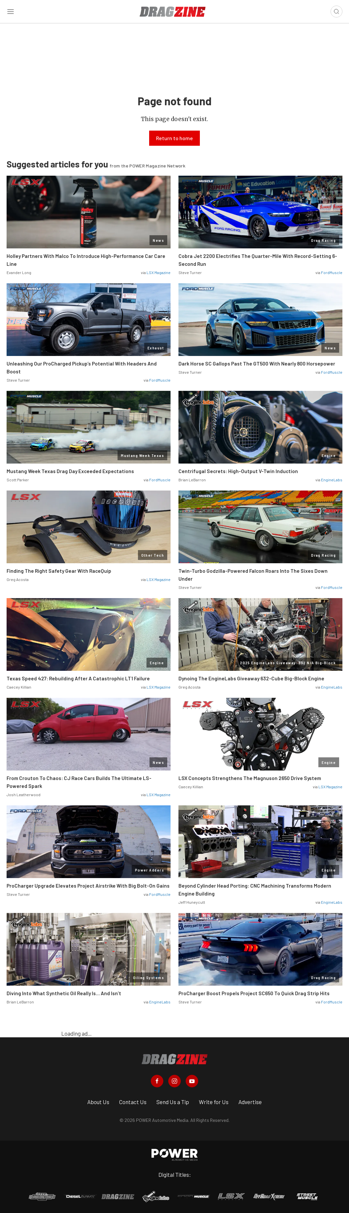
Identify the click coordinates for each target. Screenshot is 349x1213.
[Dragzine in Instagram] (174, 1081)
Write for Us (213, 1102)
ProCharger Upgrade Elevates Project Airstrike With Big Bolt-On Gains (88, 886)
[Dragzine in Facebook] (157, 1081)
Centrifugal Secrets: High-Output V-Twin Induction (238, 471)
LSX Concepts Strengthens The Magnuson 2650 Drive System (249, 778)
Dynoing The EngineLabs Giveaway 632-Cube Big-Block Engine (251, 678)
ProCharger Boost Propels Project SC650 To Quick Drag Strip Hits (254, 993)
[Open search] (336, 11)
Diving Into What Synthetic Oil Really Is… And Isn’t (64, 993)
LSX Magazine (159, 272)
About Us (98, 1102)
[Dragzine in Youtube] (192, 1081)
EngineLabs (331, 479)
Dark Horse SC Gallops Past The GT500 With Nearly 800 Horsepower (256, 363)
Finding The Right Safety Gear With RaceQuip (59, 571)
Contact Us (133, 1102)
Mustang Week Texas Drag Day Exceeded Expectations (71, 471)
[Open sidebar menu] (10, 11)
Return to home (174, 138)
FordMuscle (331, 272)
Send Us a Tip (172, 1102)
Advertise (250, 1102)
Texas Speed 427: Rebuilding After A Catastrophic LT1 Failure (78, 678)
